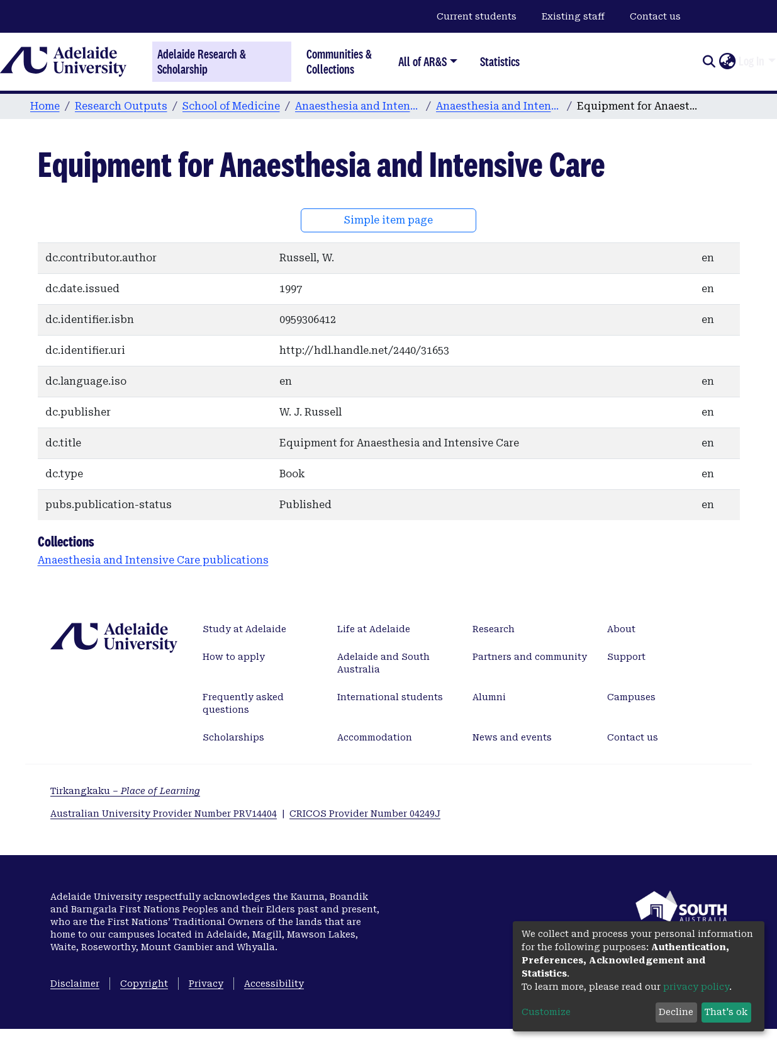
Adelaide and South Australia (383, 663)
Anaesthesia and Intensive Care (358, 106)
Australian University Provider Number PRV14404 (163, 814)
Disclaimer (74, 984)
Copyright (144, 984)
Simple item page (388, 220)
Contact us (655, 16)
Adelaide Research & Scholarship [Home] (201, 62)
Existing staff (573, 16)
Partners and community (529, 657)
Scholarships (233, 737)
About (621, 629)
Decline (676, 1012)
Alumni (489, 697)
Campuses (631, 697)
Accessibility (274, 984)
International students (390, 697)
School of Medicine (231, 106)
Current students (477, 16)
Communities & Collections (339, 61)
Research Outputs (121, 106)
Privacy (206, 984)
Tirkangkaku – (125, 791)
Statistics (500, 61)
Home (45, 106)
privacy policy (696, 987)
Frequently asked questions (243, 703)
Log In (751, 61)
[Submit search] (709, 61)
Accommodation (374, 737)
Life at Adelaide (373, 629)
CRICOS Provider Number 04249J (364, 814)
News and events (512, 737)
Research (493, 629)
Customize (546, 1012)
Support (626, 657)
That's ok (726, 1012)
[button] (727, 61)
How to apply (234, 657)
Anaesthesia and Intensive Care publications (499, 106)
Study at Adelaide (244, 629)
